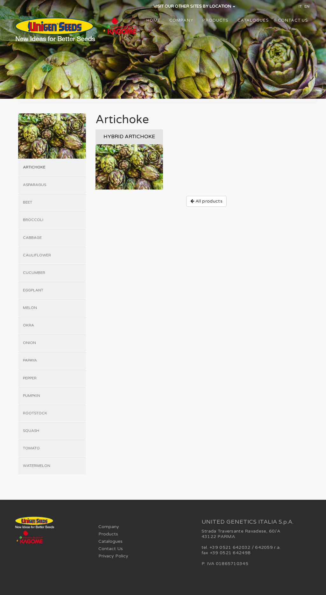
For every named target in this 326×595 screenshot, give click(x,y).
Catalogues (253, 20)
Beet (27, 202)
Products (215, 20)
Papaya (30, 360)
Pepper (30, 378)
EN (306, 6)
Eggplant (33, 290)
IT (300, 6)
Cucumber (34, 272)
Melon (30, 307)
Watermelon (36, 465)
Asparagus (34, 185)
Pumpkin (31, 395)
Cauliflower (37, 255)
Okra (28, 325)
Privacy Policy (113, 556)
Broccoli (33, 220)
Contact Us (293, 20)
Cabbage (32, 237)
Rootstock (35, 413)
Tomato (31, 448)
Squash (31, 430)
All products (206, 201)
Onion (29, 343)
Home (153, 20)
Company (181, 20)
